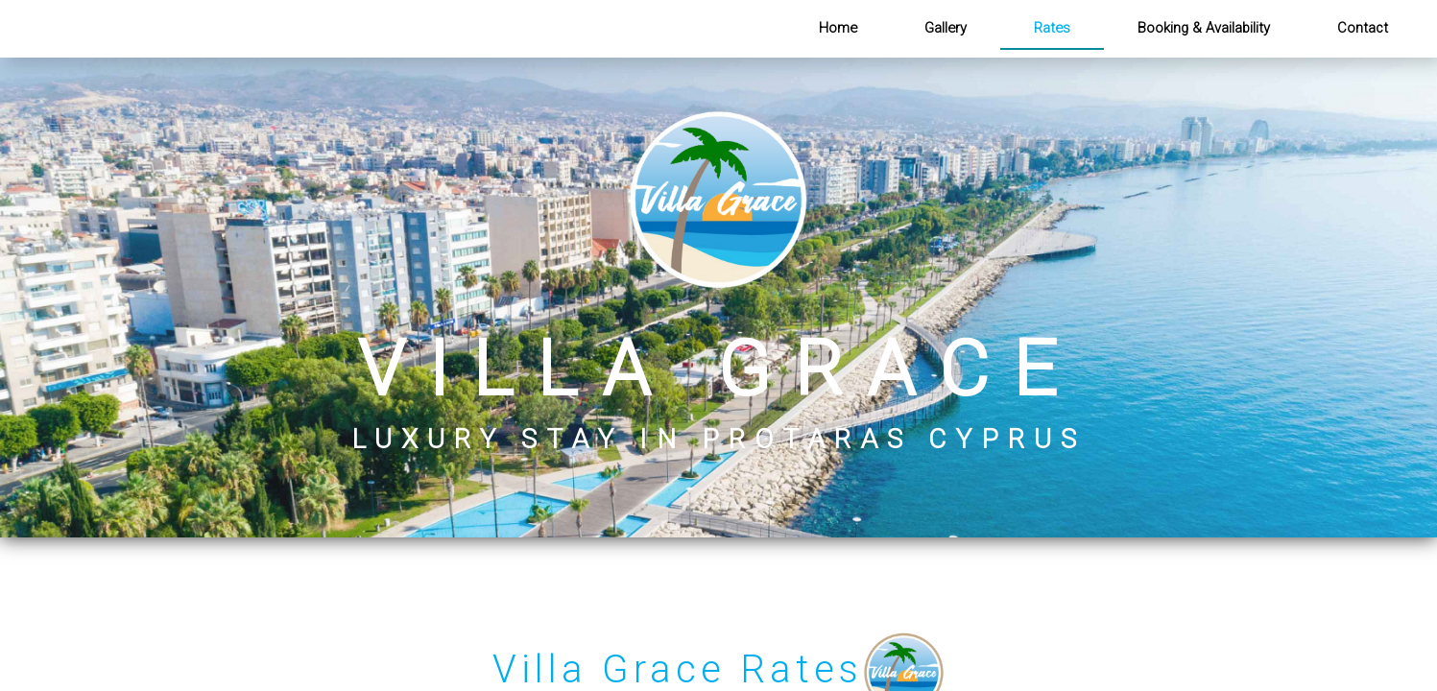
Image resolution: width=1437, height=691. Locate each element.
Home (838, 27)
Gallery (945, 27)
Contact (1362, 27)
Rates (1052, 27)
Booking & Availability (1204, 27)
